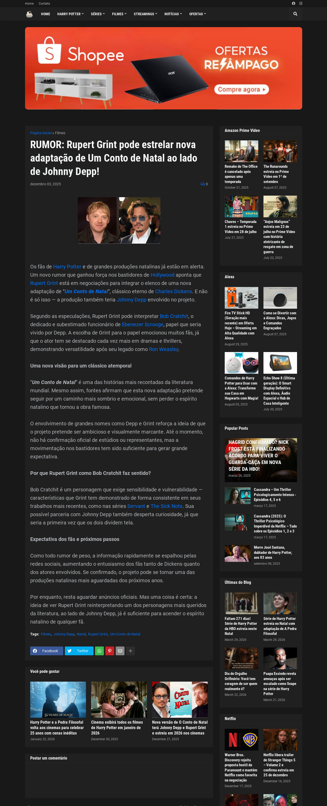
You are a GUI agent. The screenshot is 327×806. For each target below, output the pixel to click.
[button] (295, 14)
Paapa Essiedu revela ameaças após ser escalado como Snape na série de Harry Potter (279, 683)
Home (29, 3)
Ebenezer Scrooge (143, 324)
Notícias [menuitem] (172, 14)
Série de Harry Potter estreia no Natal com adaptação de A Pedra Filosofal (280, 626)
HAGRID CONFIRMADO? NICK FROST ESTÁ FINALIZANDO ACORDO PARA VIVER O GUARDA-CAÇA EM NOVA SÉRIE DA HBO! (259, 455)
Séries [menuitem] (96, 14)
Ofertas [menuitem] (196, 14)
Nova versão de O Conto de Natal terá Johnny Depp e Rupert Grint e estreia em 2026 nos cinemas (180, 728)
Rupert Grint (44, 283)
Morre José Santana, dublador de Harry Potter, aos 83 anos (273, 552)
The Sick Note (167, 506)
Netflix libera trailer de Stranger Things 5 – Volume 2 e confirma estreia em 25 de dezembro (279, 765)
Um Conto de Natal (86, 291)
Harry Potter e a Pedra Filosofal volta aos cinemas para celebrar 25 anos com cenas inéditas (57, 728)
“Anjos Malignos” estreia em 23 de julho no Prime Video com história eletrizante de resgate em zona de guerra (279, 236)
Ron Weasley (163, 349)
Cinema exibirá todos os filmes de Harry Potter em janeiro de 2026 (117, 728)
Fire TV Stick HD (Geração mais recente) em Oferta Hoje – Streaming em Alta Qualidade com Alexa (241, 326)
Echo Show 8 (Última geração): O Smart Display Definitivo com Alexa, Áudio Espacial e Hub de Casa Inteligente (279, 391)
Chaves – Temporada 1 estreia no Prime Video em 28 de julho (240, 226)
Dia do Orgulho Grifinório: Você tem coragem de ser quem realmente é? (241, 681)
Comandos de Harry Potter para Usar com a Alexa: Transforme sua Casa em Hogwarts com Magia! (241, 388)
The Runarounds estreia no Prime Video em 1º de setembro (276, 174)
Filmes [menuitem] (117, 14)
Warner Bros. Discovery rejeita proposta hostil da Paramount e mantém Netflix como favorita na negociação (241, 768)
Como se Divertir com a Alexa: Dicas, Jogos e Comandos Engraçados (279, 321)
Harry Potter (67, 267)
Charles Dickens (173, 291)
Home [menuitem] (45, 14)
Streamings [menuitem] (144, 14)
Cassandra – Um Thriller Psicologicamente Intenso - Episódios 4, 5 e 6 (275, 494)
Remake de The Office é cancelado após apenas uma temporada (241, 174)
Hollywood (162, 275)
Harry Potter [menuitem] (69, 14)
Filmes (60, 133)
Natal (81, 634)
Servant (136, 506)
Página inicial (40, 133)
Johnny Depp (131, 300)
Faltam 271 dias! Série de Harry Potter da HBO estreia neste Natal (241, 626)
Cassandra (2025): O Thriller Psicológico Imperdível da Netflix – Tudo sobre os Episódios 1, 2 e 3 (275, 524)
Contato (44, 3)
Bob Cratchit (174, 316)
